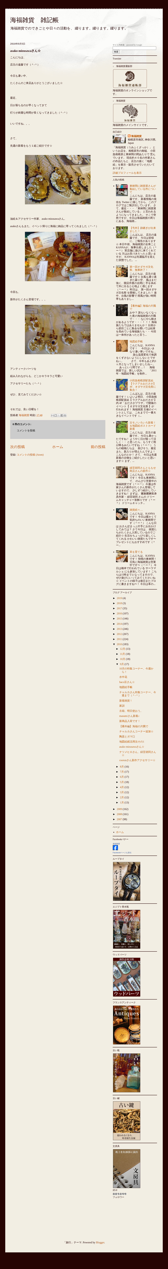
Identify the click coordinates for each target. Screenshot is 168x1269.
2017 (120, 608)
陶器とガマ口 (127, 736)
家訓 (122, 705)
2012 (120, 634)
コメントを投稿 (26, 430)
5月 (122, 782)
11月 (123, 654)
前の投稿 (98, 447)
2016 (120, 613)
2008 (120, 814)
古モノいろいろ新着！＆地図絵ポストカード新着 (143, 425)
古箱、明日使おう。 (131, 710)
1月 (122, 802)
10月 (123, 659)
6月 (122, 776)
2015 (120, 618)
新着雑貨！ (125, 700)
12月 (123, 648)
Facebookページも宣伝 (122, 853)
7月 (122, 771)
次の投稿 (17, 447)
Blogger (100, 1242)
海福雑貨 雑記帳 (34, 20)
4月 (122, 787)
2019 (120, 598)
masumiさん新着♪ (129, 716)
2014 (120, 623)
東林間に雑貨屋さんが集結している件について (143, 188)
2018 (120, 603)
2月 (122, 797)
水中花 (123, 677)
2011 (120, 639)
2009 (120, 809)
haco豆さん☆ (127, 682)
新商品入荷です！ (129, 721)
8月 (122, 766)
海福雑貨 (136, 136)
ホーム (57, 447)
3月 (122, 792)
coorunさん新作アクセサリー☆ (137, 760)
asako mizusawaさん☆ (131, 746)
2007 (120, 819)
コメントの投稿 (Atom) (30, 454)
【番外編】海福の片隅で (133, 726)
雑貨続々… (136, 509)
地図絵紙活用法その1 (131, 741)
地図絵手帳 (136, 341)
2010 (120, 644)
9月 (122, 664)
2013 (120, 629)
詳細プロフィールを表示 (127, 172)
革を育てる (136, 552)
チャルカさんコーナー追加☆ (136, 731)
